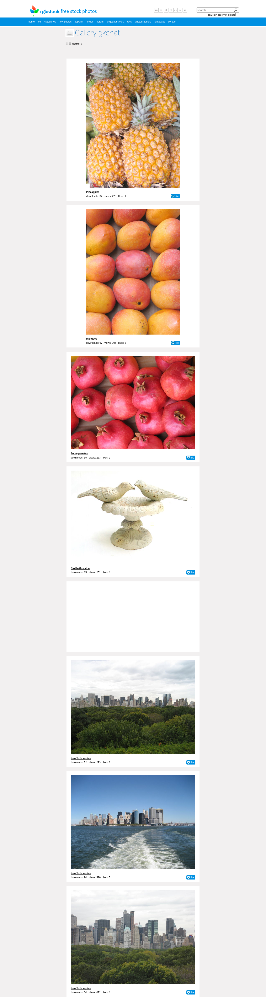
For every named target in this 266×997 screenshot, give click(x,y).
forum (100, 21)
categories (50, 21)
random (90, 21)
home (31, 21)
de (175, 10)
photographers (143, 21)
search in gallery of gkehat (221, 15)
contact (172, 21)
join (40, 21)
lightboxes (159, 21)
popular (78, 21)
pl (171, 10)
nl (180, 10)
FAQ (129, 21)
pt (166, 10)
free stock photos (79, 11)
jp (185, 10)
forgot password (115, 21)
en (156, 10)
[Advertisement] (133, 614)
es (161, 10)
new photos (65, 21)
